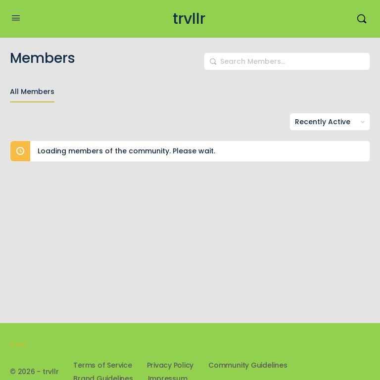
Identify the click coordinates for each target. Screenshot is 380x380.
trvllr (189, 19)
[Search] (362, 19)
